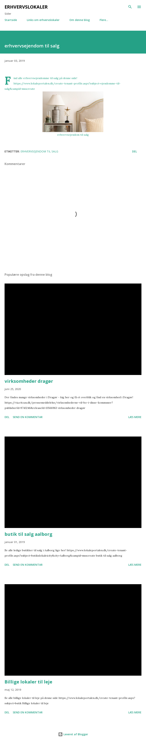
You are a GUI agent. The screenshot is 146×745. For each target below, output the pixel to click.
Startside (11, 20)
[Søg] (130, 7)
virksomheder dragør (29, 381)
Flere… (104, 20)
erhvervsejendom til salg (73, 134)
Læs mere (134, 417)
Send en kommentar (28, 417)
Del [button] (134, 151)
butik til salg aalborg (28, 534)
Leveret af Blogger (73, 734)
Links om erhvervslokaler (43, 20)
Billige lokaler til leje (28, 682)
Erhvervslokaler (26, 7)
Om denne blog (79, 20)
